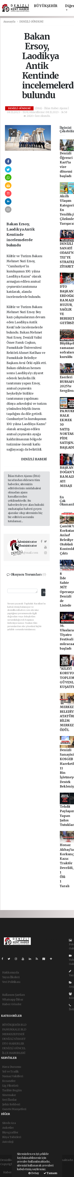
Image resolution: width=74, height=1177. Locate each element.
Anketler (8, 1127)
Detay (33, 1173)
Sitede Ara (9, 1123)
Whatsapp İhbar (12, 999)
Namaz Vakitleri (12, 1076)
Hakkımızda (10, 972)
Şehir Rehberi (11, 1104)
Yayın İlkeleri (11, 977)
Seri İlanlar (9, 1099)
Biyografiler (10, 1132)
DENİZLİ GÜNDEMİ (31, 21)
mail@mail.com (27, 552)
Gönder (44, 592)
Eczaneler (9, 1081)
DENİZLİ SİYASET (14, 1039)
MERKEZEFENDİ (13, 1034)
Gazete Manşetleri (14, 1109)
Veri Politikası (11, 982)
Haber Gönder (12, 1004)
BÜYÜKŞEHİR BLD (14, 1024)
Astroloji (7, 1142)
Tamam (50, 1173)
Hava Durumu (11, 1067)
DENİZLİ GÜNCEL (14, 1048)
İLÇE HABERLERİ (13, 1053)
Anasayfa (9, 21)
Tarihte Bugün (12, 1090)
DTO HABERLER (13, 1043)
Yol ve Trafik (10, 1071)
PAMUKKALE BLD (14, 1029)
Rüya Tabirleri (11, 1137)
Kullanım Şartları (13, 995)
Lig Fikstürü (10, 1085)
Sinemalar (9, 1095)
